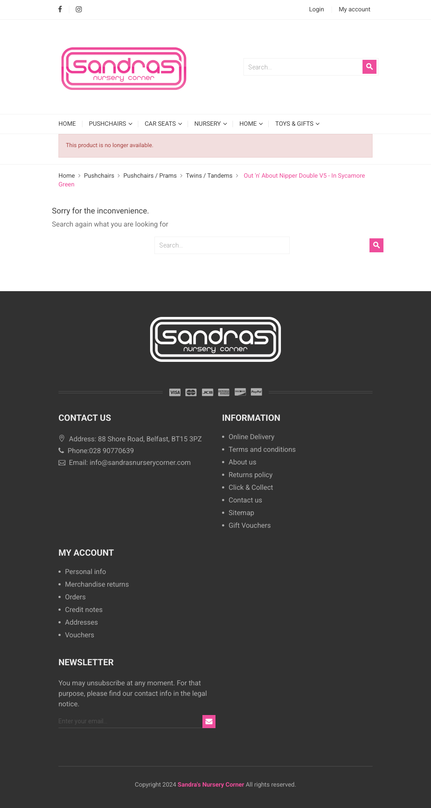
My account (86, 552)
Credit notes (84, 610)
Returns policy (251, 475)
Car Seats (161, 123)
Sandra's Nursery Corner (211, 784)
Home (248, 123)
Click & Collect (251, 488)
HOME (67, 123)
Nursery (208, 123)
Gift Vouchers (250, 525)
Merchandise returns (97, 584)
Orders (75, 597)
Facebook (60, 10)
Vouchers (79, 635)
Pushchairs (108, 123)
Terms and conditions (262, 450)
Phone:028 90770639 (96, 451)
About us (243, 462)
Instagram (78, 10)
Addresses (81, 622)
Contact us (245, 500)
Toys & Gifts (295, 123)
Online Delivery (251, 437)
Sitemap (241, 513)
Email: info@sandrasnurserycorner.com (124, 462)
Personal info (85, 572)
